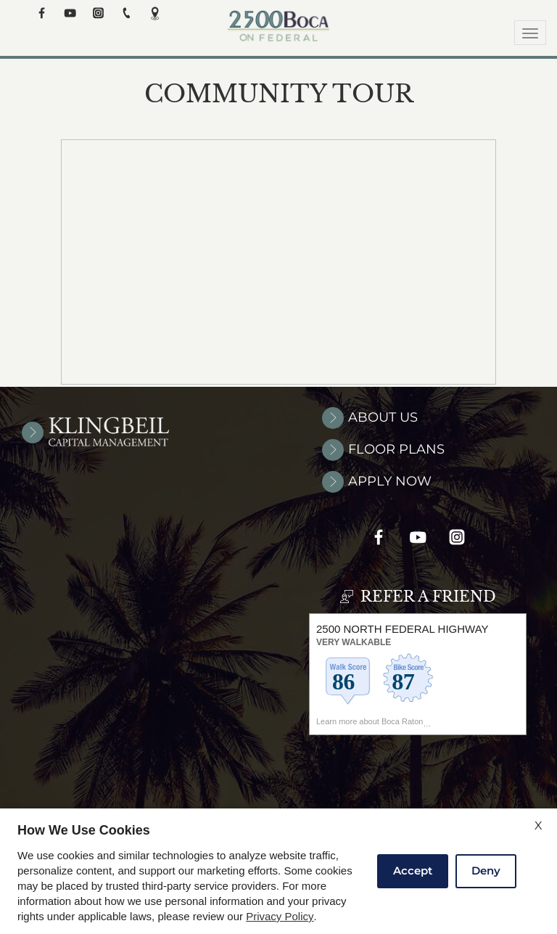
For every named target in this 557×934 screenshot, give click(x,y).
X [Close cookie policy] (538, 825)
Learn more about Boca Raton (369, 728)
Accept (412, 870)
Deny (485, 870)
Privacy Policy (279, 916)
